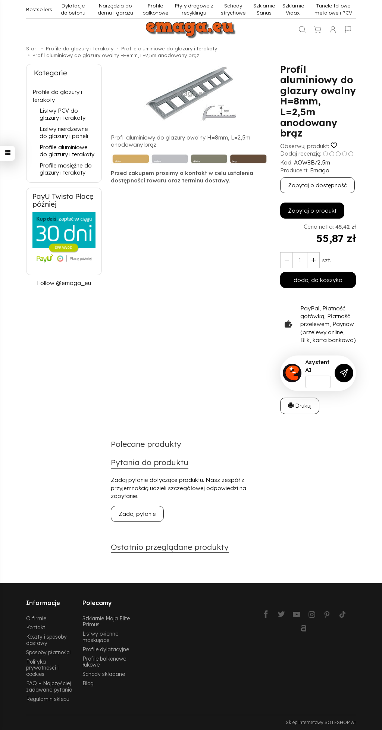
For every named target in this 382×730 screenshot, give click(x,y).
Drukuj (299, 405)
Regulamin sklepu (47, 699)
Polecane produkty (146, 444)
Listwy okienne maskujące (100, 636)
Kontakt (35, 627)
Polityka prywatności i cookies (42, 667)
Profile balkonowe (155, 9)
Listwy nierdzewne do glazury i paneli (64, 132)
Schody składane (103, 674)
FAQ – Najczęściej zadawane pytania (49, 686)
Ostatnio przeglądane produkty (170, 547)
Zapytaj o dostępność (317, 185)
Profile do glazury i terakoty (57, 95)
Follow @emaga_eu (64, 282)
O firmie (36, 618)
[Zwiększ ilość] (286, 260)
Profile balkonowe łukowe (104, 661)
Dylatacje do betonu (73, 9)
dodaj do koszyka (318, 279)
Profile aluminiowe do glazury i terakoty (67, 151)
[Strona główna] (191, 30)
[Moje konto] (333, 30)
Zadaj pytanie (137, 513)
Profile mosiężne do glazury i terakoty (66, 169)
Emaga (319, 170)
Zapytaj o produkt (312, 210)
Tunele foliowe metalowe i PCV (333, 9)
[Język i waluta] (348, 30)
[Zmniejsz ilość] (313, 260)
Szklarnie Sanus (264, 9)
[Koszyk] (317, 30)
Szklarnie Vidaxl (293, 9)
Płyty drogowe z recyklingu (194, 9)
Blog (88, 683)
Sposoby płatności (48, 652)
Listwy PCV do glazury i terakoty (62, 114)
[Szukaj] (302, 30)
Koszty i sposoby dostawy (46, 639)
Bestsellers (39, 9)
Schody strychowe (233, 9)
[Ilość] (299, 260)
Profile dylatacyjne (105, 649)
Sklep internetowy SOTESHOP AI (321, 722)
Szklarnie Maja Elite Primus (106, 621)
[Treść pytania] (318, 382)
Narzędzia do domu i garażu (115, 9)
